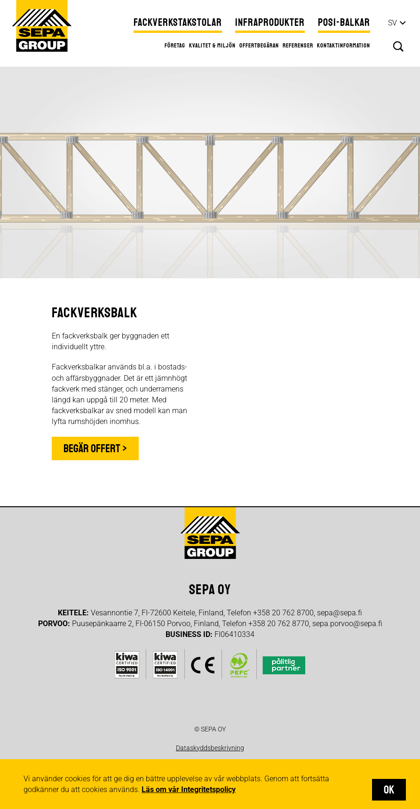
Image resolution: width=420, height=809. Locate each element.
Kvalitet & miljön (212, 45)
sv (392, 22)
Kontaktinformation (343, 45)
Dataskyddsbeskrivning (210, 748)
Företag (175, 45)
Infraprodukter (270, 22)
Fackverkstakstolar (178, 22)
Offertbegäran (259, 45)
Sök (398, 46)
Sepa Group (42, 26)
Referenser (298, 45)
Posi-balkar (344, 22)
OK (389, 790)
